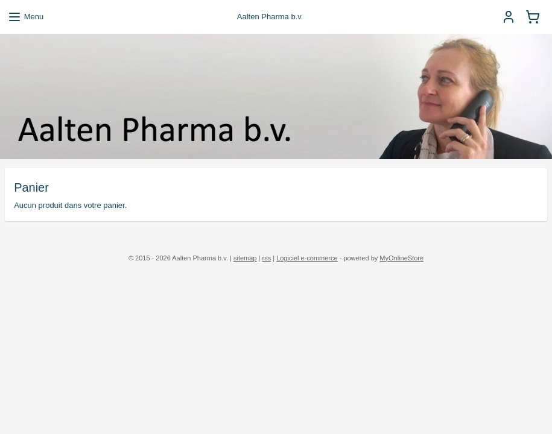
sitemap (245, 258)
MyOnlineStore (401, 258)
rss (266, 258)
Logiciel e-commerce (306, 258)
